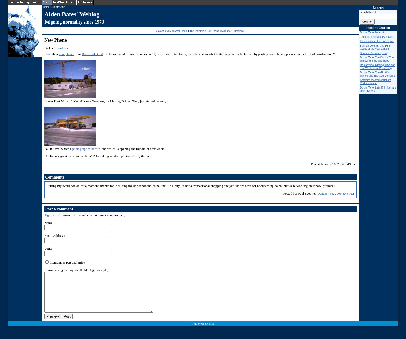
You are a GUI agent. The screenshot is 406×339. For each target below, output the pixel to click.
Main (185, 31)
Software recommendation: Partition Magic (375, 82)
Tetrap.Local (61, 48)
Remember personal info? (65, 262)
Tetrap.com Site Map (203, 331)
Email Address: (54, 236)
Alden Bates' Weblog (71, 14)
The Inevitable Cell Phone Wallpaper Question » (217, 31)
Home (46, 6)
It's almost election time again (377, 41)
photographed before (86, 149)
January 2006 (59, 6)
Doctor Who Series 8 (372, 32)
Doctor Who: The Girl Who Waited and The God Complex (377, 74)
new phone (66, 54)
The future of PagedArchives (376, 36)
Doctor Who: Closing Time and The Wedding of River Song (377, 67)
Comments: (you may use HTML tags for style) (76, 270)
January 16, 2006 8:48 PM (336, 193)
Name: (48, 223)
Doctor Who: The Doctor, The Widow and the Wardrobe (377, 59)
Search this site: (369, 12)
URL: (48, 248)
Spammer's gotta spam (373, 53)
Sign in (49, 215)
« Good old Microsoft (168, 31)
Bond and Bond (92, 54)
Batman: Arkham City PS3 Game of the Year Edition (375, 47)
